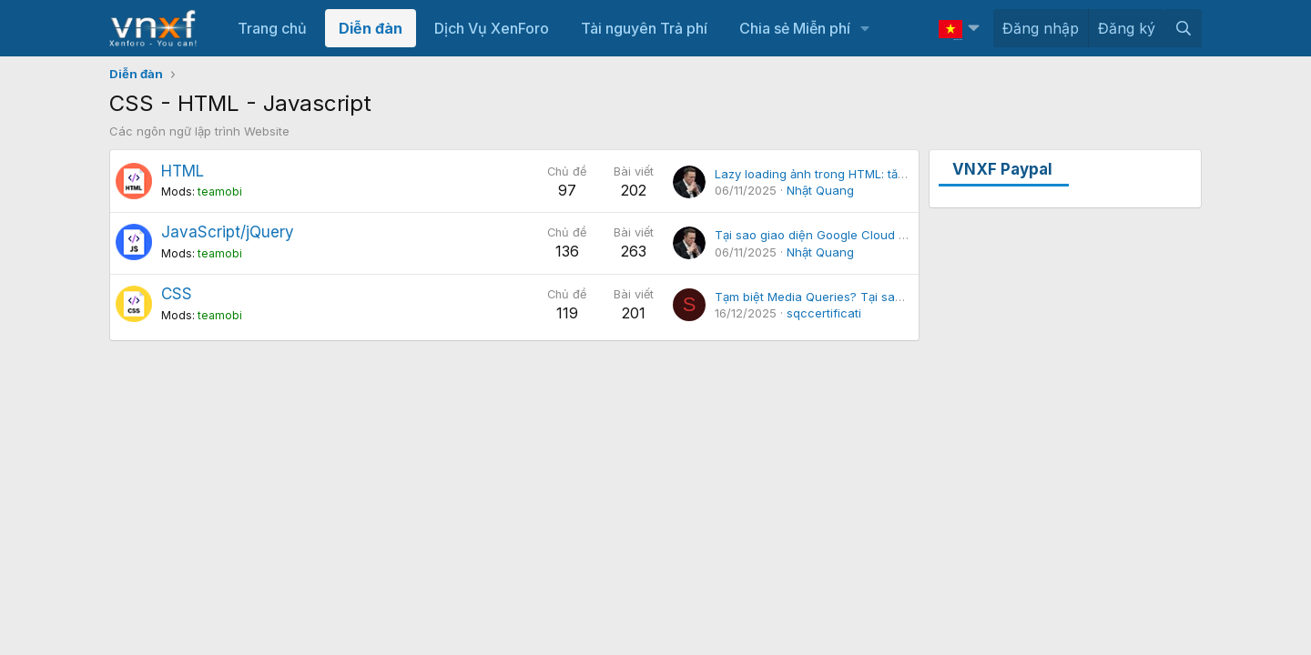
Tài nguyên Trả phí (644, 28)
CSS (176, 294)
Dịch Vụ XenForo (491, 28)
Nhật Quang (820, 190)
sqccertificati (824, 313)
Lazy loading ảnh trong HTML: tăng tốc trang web (855, 173)
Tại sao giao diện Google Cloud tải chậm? (833, 234)
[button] (865, 28)
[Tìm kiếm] (1183, 28)
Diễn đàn (370, 28)
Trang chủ (272, 28)
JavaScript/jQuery (227, 232)
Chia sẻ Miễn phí (794, 28)
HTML (182, 171)
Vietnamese (950, 27)
